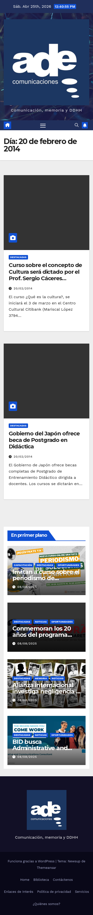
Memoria (41, 678)
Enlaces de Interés (18, 892)
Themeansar (46, 868)
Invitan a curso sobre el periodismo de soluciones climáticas (46, 578)
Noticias (41, 621)
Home (24, 880)
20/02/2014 (23, 288)
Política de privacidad (54, 892)
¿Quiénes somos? (46, 904)
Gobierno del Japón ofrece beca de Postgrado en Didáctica (44, 440)
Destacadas (18, 257)
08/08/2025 (27, 587)
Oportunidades (68, 565)
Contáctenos (63, 880)
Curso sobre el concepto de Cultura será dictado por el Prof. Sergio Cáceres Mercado (45, 275)
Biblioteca (41, 880)
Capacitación (23, 565)
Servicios (82, 892)
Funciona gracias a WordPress (32, 861)
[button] (77, 125)
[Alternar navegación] (42, 125)
